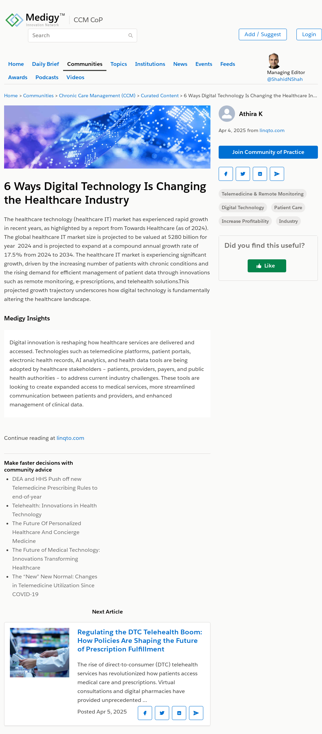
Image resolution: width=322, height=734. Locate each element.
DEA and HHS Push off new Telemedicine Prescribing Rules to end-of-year (55, 487)
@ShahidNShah (285, 79)
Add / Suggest (263, 34)
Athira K (251, 114)
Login (309, 34)
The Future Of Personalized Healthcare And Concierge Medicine (46, 532)
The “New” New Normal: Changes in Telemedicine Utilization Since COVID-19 (54, 585)
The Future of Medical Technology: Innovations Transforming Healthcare (56, 558)
